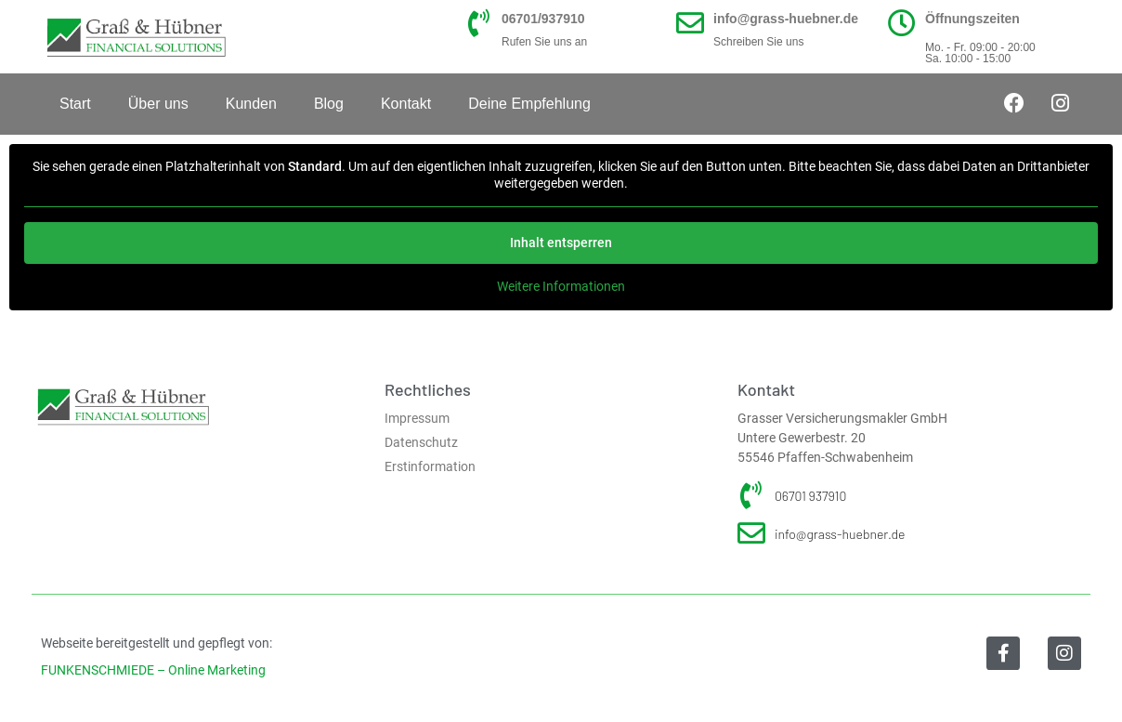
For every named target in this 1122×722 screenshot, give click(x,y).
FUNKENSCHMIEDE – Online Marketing (153, 670)
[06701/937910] (478, 23)
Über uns (158, 104)
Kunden (251, 104)
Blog (329, 104)
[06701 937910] (751, 495)
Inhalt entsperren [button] (561, 242)
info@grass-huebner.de (785, 18)
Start (75, 104)
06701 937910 (810, 496)
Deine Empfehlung (529, 104)
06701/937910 (543, 18)
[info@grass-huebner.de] (690, 23)
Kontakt (406, 104)
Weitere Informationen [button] (561, 286)
